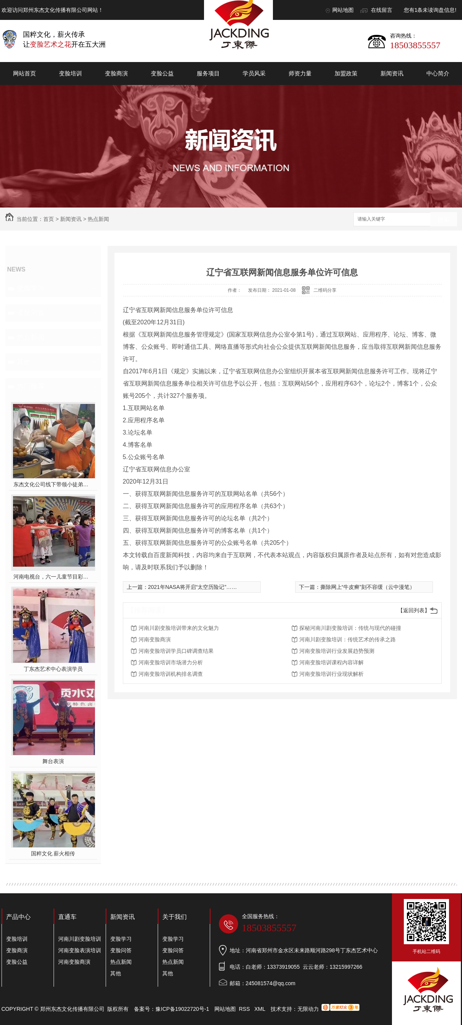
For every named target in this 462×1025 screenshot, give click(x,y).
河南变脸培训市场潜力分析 (171, 662)
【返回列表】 (414, 610)
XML (260, 1009)
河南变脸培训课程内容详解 (331, 662)
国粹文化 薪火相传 (53, 853)
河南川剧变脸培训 (79, 939)
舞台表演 (53, 761)
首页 (48, 219)
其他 (24, 362)
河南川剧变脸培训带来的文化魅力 (179, 628)
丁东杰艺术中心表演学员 (53, 669)
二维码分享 (324, 290)
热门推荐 (30, 386)
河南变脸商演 (155, 639)
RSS (245, 1009)
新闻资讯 (391, 73)
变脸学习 (30, 288)
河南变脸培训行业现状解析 (331, 674)
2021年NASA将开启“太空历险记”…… (192, 587)
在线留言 (381, 10)
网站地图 (343, 10)
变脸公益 (162, 73)
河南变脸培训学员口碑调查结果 (176, 651)
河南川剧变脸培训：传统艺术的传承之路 (347, 639)
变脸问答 (30, 313)
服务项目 (208, 73)
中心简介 (437, 73)
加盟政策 (346, 73)
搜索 (444, 219)
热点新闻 (98, 219)
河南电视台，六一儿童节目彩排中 (53, 577)
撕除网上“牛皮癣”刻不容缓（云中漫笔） (367, 587)
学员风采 (254, 73)
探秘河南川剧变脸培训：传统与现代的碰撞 (350, 628)
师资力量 (300, 73)
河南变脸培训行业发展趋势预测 (336, 651)
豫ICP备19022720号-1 (182, 1009)
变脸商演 (116, 73)
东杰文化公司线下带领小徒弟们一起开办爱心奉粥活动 (53, 484)
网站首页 (24, 73)
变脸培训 (70, 73)
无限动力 (308, 1009)
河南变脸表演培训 (79, 950)
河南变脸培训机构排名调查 (171, 674)
